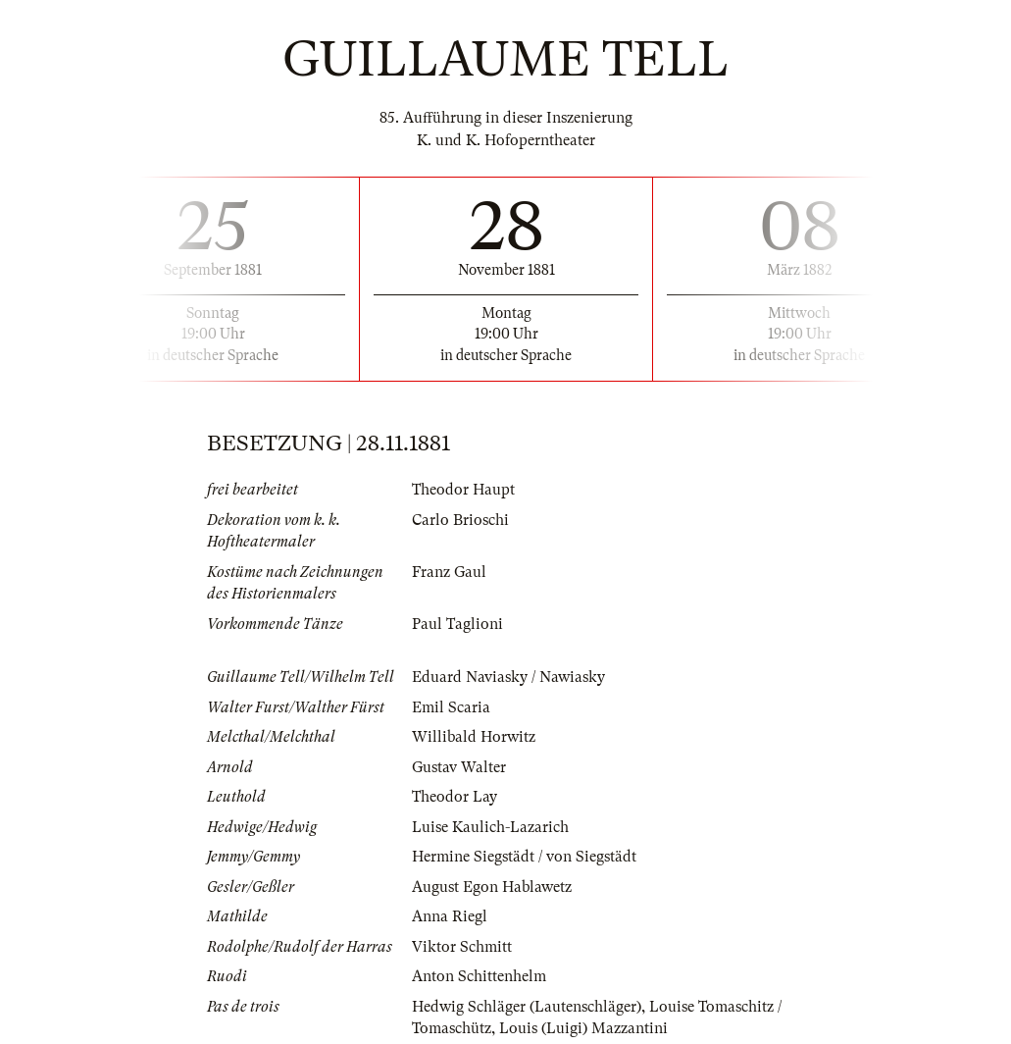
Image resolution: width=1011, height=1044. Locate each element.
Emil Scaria (451, 707)
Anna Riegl (449, 916)
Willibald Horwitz (473, 737)
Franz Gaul (449, 572)
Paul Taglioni (457, 624)
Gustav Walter (459, 767)
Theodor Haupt (463, 489)
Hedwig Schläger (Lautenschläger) (526, 1007)
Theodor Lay (454, 797)
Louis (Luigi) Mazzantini (583, 1028)
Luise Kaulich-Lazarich (490, 827)
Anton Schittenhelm (479, 976)
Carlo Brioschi (460, 520)
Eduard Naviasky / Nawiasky (508, 677)
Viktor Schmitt (462, 947)
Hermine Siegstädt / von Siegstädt (524, 856)
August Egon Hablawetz (492, 887)
